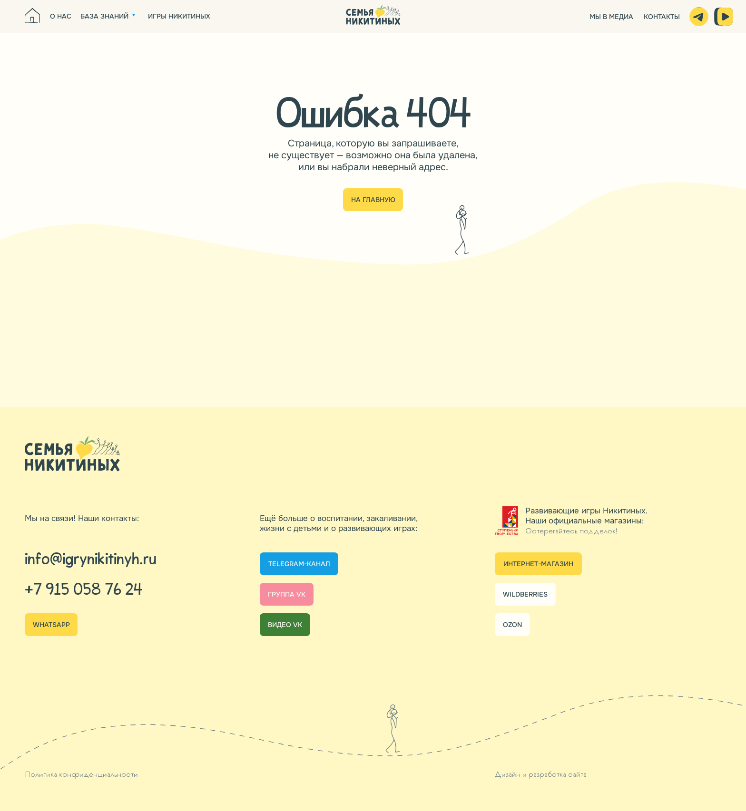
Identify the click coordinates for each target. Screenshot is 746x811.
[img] (373, 16)
